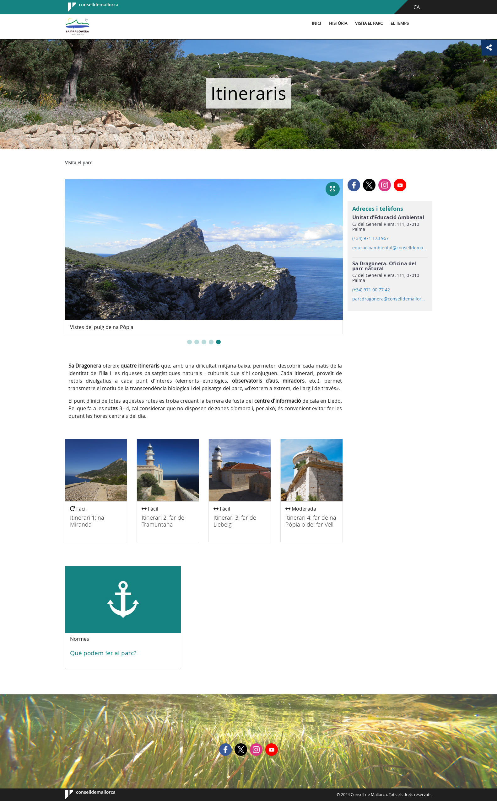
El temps (400, 23)
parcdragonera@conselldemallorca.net (389, 298)
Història (338, 23)
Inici (316, 23)
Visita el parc (369, 23)
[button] (189, 342)
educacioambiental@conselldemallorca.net (389, 247)
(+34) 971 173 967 (370, 238)
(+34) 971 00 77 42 (371, 289)
